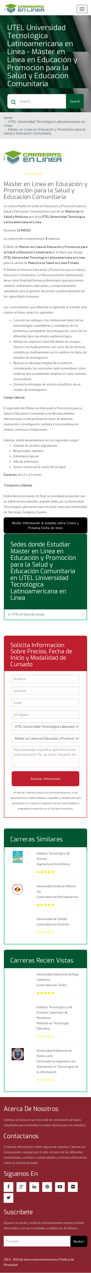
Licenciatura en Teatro (58, 990)
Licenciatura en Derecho (53, 924)
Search (75, 101)
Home (8, 118)
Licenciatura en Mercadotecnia (57, 897)
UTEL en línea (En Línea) (26, 614)
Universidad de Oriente (52, 919)
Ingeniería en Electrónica (53, 864)
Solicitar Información (45, 779)
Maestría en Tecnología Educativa (58, 1031)
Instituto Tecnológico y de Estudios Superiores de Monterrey (54, 1012)
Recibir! (79, 1241)
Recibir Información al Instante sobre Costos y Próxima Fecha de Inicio (45, 525)
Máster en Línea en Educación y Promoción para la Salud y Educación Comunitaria (44, 131)
